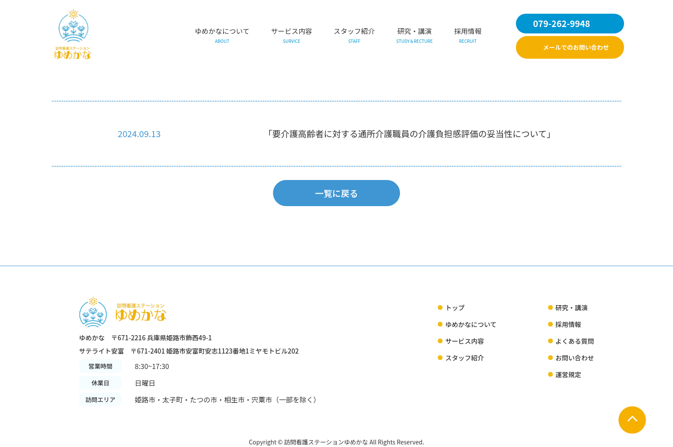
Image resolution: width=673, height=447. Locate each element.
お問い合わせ (574, 357)
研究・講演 (414, 36)
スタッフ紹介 (354, 36)
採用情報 (468, 36)
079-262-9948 (561, 23)
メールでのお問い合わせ (576, 47)
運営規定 (568, 374)
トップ (454, 307)
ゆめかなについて (222, 36)
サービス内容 (291, 36)
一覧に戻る (336, 193)
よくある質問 (574, 340)
